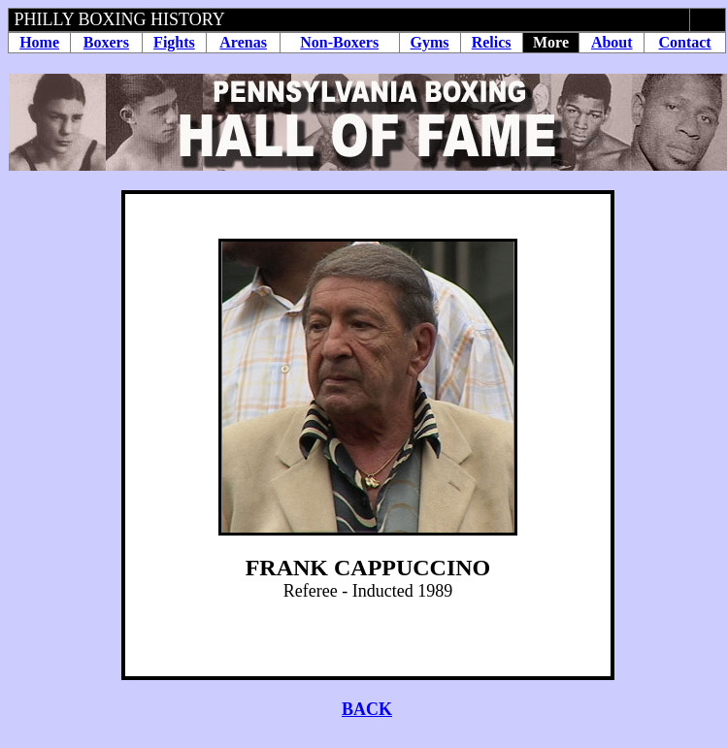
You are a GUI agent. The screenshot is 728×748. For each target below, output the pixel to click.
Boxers (106, 42)
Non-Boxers (339, 42)
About (612, 42)
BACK (367, 709)
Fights (174, 42)
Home (39, 42)
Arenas (243, 42)
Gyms (430, 42)
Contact (684, 42)
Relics (492, 42)
